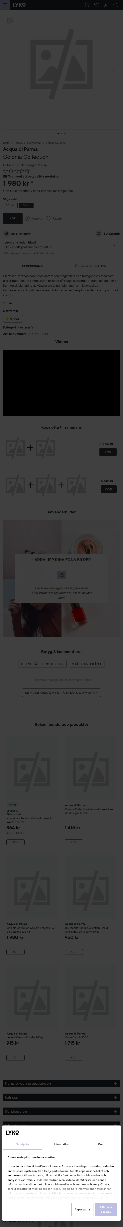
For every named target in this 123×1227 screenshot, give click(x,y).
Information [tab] (61, 1144)
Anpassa (82, 1209)
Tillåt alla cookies (106, 1209)
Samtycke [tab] (22, 1144)
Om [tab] (100, 1144)
